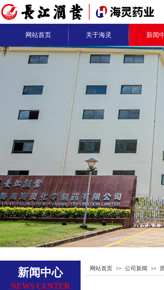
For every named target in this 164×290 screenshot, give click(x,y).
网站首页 (38, 34)
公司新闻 (136, 268)
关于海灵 (99, 34)
